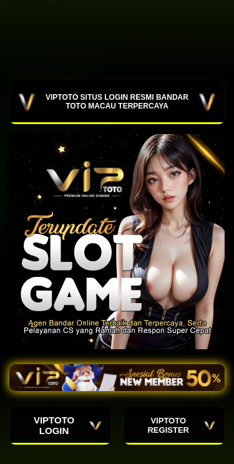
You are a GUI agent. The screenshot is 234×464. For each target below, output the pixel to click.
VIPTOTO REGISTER (181, 425)
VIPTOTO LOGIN (68, 425)
